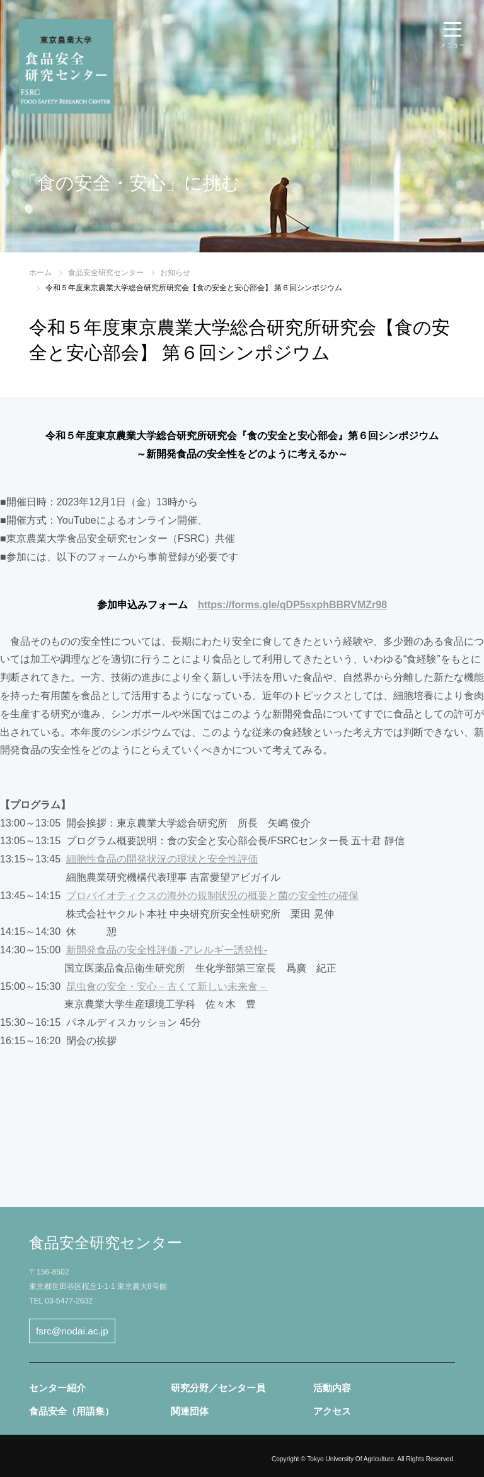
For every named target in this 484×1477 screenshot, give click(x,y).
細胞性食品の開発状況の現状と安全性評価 (162, 859)
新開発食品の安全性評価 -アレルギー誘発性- (166, 949)
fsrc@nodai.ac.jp (72, 1331)
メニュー (452, 45)
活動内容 (332, 1387)
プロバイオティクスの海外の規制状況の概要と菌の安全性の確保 (212, 895)
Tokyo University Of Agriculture (350, 1459)
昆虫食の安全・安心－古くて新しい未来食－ (167, 986)
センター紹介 (57, 1387)
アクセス (332, 1411)
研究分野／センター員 (218, 1387)
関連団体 (190, 1411)
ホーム (40, 272)
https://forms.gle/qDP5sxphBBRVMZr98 (292, 604)
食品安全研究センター (106, 272)
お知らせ (175, 272)
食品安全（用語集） (71, 1411)
